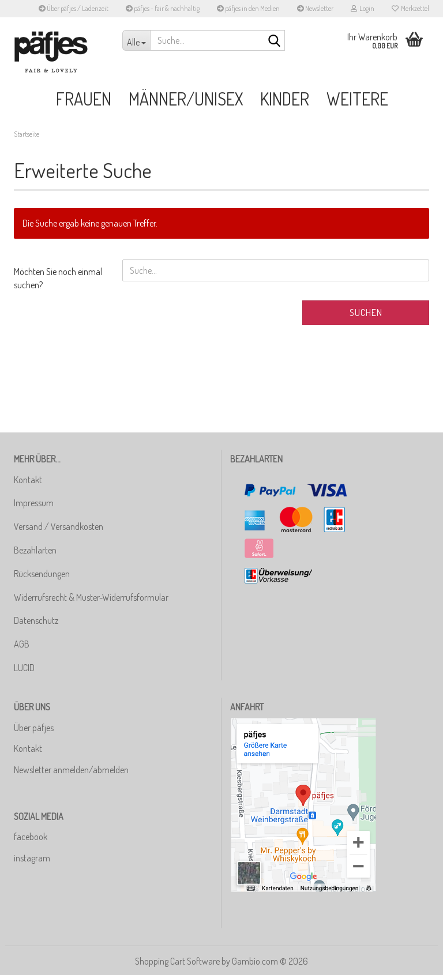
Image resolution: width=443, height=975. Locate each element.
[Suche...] (136, 40)
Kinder (284, 99)
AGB (21, 644)
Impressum (34, 503)
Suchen (366, 312)
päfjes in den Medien (248, 8)
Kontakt (28, 479)
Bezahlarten (35, 550)
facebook (30, 836)
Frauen (83, 99)
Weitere (357, 99)
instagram (32, 858)
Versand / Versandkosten (58, 526)
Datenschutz (36, 620)
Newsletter (315, 8)
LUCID (24, 667)
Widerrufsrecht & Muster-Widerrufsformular (91, 597)
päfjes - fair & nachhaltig (163, 8)
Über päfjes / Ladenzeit (73, 8)
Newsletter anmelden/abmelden (71, 770)
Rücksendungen (42, 573)
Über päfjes (34, 727)
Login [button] (362, 8)
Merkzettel (410, 8)
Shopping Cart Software (177, 961)
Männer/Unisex (186, 99)
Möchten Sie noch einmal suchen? (58, 278)
